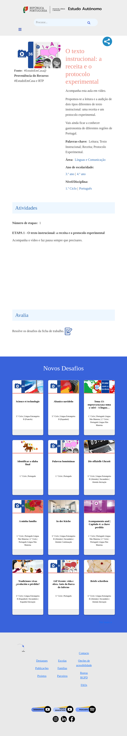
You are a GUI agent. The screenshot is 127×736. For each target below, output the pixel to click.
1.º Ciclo (71, 188)
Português (85, 188)
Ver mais (104, 622)
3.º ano (70, 174)
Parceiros (62, 676)
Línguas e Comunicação (90, 159)
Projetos (42, 676)
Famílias (62, 668)
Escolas (62, 660)
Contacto (84, 653)
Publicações (41, 668)
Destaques (42, 660)
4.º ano (81, 174)
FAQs (84, 685)
